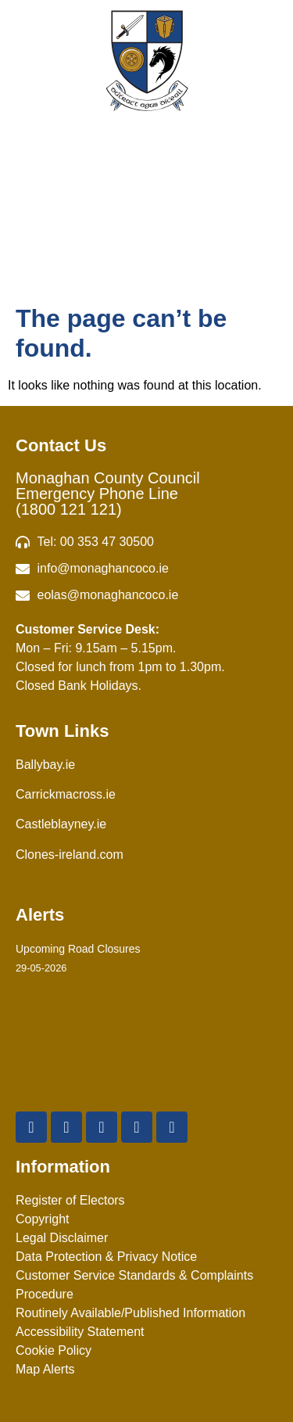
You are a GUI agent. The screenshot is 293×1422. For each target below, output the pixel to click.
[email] (146, 568)
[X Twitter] (66, 1127)
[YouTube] (101, 1127)
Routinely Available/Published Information (130, 1313)
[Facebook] (31, 1127)
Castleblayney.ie (61, 824)
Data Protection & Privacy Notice (106, 1256)
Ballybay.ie (45, 764)
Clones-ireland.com (69, 854)
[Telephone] (146, 542)
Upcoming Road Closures (78, 949)
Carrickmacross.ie (66, 794)
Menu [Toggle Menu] (146, 226)
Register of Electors (70, 1200)
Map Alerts (45, 1369)
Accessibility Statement (80, 1331)
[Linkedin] (172, 1127)
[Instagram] (136, 1127)
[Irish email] (146, 595)
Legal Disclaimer (62, 1237)
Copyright (42, 1219)
